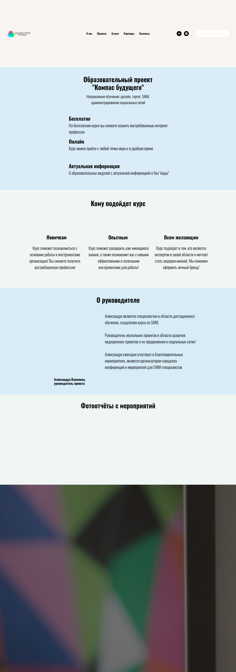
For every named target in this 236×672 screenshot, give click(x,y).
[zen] (186, 33)
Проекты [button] (102, 34)
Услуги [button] (115, 34)
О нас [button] (89, 34)
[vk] (179, 33)
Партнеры (129, 34)
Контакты (144, 34)
